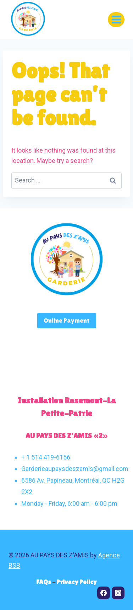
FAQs (44, 581)
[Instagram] (118, 593)
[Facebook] (103, 593)
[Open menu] (116, 19)
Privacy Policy (76, 581)
